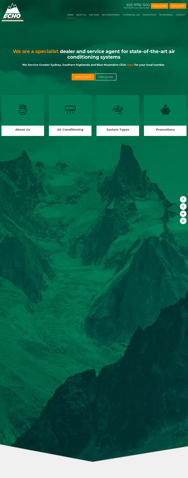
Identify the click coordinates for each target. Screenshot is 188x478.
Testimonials (166, 15)
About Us (81, 15)
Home (70, 15)
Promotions (149, 15)
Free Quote (159, 6)
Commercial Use (131, 15)
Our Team (94, 15)
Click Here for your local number (137, 8)
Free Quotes (105, 76)
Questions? (177, 6)
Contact (180, 15)
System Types (83, 76)
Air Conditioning (111, 15)
